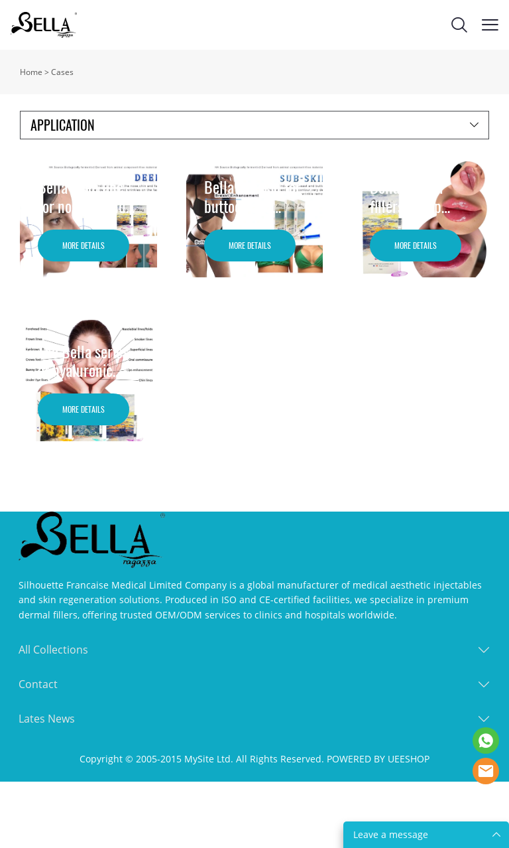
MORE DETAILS (83, 245)
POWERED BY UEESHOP (378, 758)
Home (31, 72)
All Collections (53, 649)
